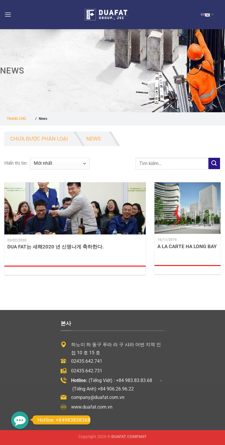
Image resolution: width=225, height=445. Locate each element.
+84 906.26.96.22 (116, 389)
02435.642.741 (86, 361)
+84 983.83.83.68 (134, 380)
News (94, 139)
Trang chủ (16, 119)
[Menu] (7, 14)
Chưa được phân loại (39, 139)
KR (207, 14)
